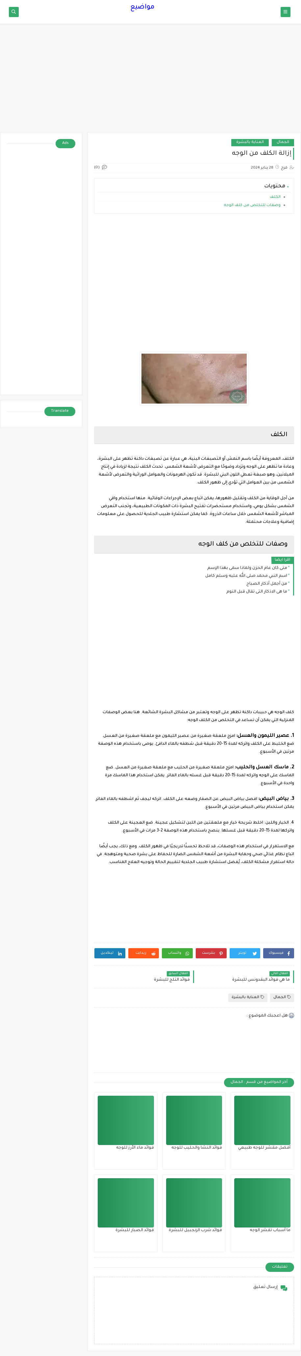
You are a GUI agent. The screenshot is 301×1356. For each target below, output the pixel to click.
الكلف (275, 197)
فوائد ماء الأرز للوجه (135, 1148)
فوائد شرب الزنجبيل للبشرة (195, 1230)
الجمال (283, 142)
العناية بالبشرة (250, 142)
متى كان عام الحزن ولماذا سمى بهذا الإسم (247, 568)
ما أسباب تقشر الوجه (270, 1230)
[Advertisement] (150, 81)
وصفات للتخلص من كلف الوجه (252, 205)
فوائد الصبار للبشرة (134, 1230)
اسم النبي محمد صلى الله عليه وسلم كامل (246, 576)
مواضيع (142, 7)
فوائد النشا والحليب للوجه (196, 1148)
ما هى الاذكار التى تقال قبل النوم (256, 592)
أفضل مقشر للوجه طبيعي (264, 1148)
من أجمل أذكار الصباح (266, 584)
